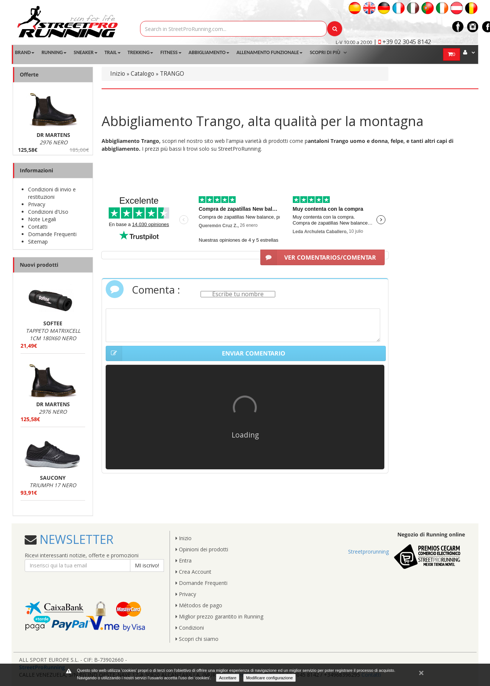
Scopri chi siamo (197, 638)
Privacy (36, 204)
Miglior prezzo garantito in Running (219, 616)
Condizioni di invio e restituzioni (52, 193)
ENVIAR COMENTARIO (195, 353)
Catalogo (142, 74)
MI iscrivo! (147, 565)
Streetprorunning (368, 551)
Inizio (117, 74)
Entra (184, 560)
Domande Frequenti (52, 234)
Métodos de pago (199, 605)
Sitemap (38, 241)
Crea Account (193, 571)
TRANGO (172, 74)
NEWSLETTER (75, 539)
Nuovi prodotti (39, 264)
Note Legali (42, 219)
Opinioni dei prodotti (202, 549)
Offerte (29, 74)
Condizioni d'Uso (48, 211)
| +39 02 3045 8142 (402, 42)
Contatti (37, 226)
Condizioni (190, 627)
